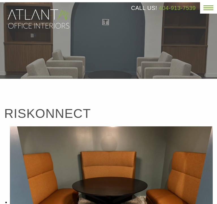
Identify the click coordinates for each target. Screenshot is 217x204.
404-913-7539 (177, 8)
